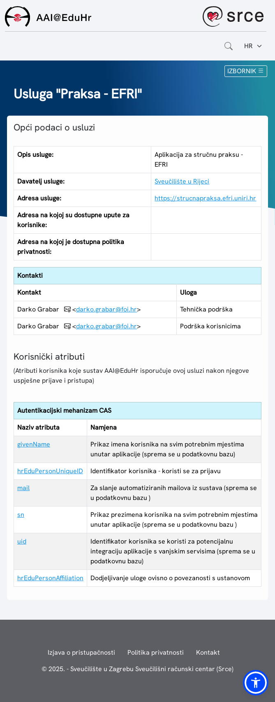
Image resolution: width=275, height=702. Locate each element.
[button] (256, 683)
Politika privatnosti (155, 652)
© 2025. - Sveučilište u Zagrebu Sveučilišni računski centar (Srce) (137, 669)
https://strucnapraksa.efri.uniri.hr (205, 198)
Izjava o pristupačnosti (81, 652)
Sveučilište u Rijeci (182, 181)
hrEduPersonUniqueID (50, 471)
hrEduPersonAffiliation (50, 578)
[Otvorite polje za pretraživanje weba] (229, 46)
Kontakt (208, 652)
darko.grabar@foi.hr (106, 309)
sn (20, 514)
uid (21, 541)
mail (23, 487)
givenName (33, 444)
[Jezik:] (253, 46)
